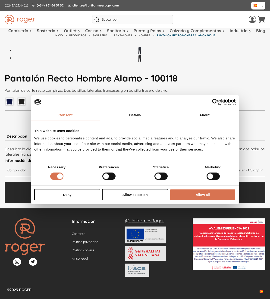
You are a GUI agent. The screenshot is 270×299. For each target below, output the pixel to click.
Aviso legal (80, 258)
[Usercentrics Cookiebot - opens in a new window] (215, 101)
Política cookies (83, 250)
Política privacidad (85, 242)
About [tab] (204, 115)
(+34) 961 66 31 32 (48, 5)
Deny (67, 195)
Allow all (203, 195)
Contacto (78, 234)
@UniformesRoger (144, 220)
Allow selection (135, 195)
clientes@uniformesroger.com (93, 5)
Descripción (17, 136)
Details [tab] (135, 115)
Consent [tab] (66, 115)
